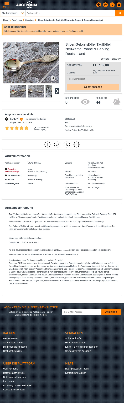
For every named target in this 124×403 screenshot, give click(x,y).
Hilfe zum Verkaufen (75, 342)
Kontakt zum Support (75, 373)
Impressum (70, 118)
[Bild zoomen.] (53, 78)
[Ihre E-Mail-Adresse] (84, 312)
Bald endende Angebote (15, 346)
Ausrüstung (17, 20)
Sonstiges (29, 20)
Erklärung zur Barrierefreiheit (17, 385)
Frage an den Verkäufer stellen (78, 126)
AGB (67, 122)
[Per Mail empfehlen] (76, 144)
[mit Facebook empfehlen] (47, 144)
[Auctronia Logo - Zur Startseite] (27, 4)
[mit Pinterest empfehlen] (57, 144)
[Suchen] (119, 13)
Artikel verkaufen (73, 338)
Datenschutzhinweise (14, 373)
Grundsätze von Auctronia (78, 351)
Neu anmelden (10, 338)
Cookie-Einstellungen (14, 389)
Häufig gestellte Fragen (77, 368)
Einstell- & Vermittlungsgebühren (81, 346)
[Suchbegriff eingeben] (62, 13)
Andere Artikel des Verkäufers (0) (79, 130)
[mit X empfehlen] (67, 144)
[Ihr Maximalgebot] (93, 79)
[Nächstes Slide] (57, 91)
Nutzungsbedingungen (14, 377)
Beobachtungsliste (12, 351)
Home (5, 20)
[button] (18, 91)
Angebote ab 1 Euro (13, 342)
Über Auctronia (10, 368)
